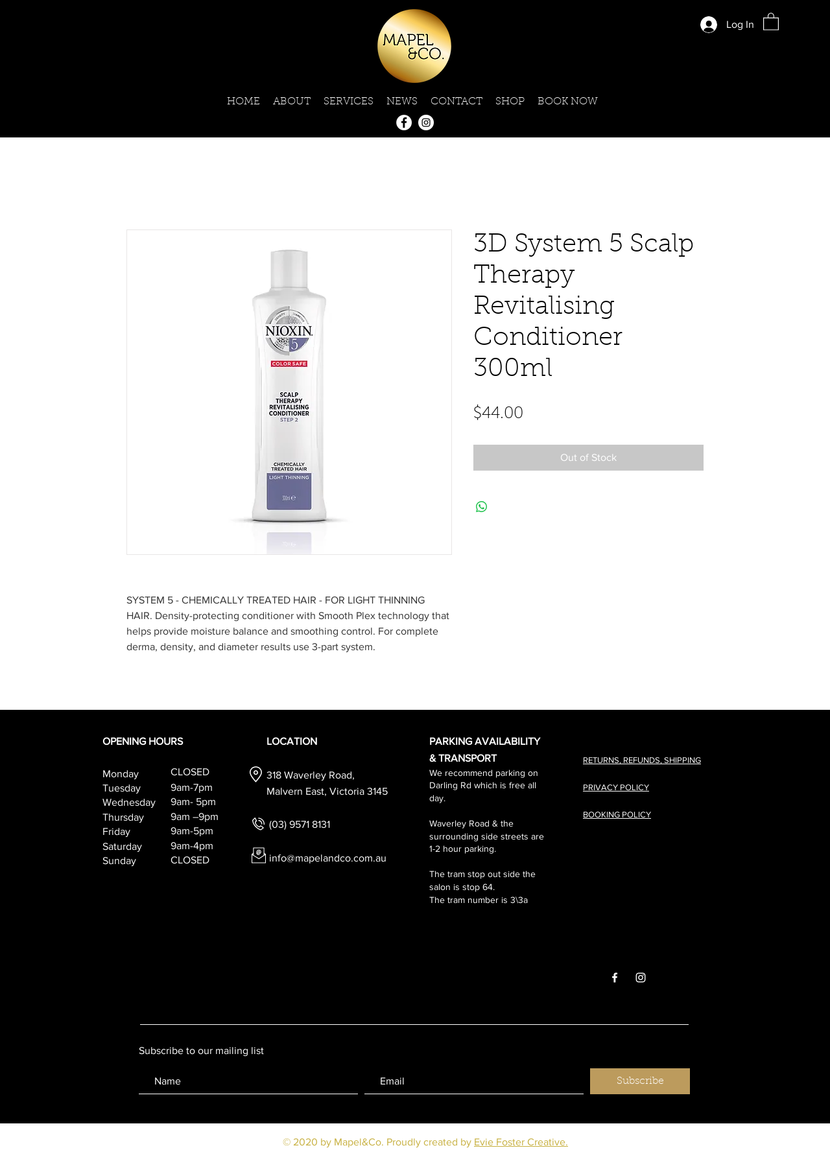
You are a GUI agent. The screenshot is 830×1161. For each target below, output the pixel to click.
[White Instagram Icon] (640, 977)
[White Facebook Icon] (614, 977)
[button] (771, 21)
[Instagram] (426, 122)
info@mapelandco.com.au (327, 857)
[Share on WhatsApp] (482, 507)
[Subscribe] (640, 1081)
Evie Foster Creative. (521, 1141)
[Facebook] (404, 122)
